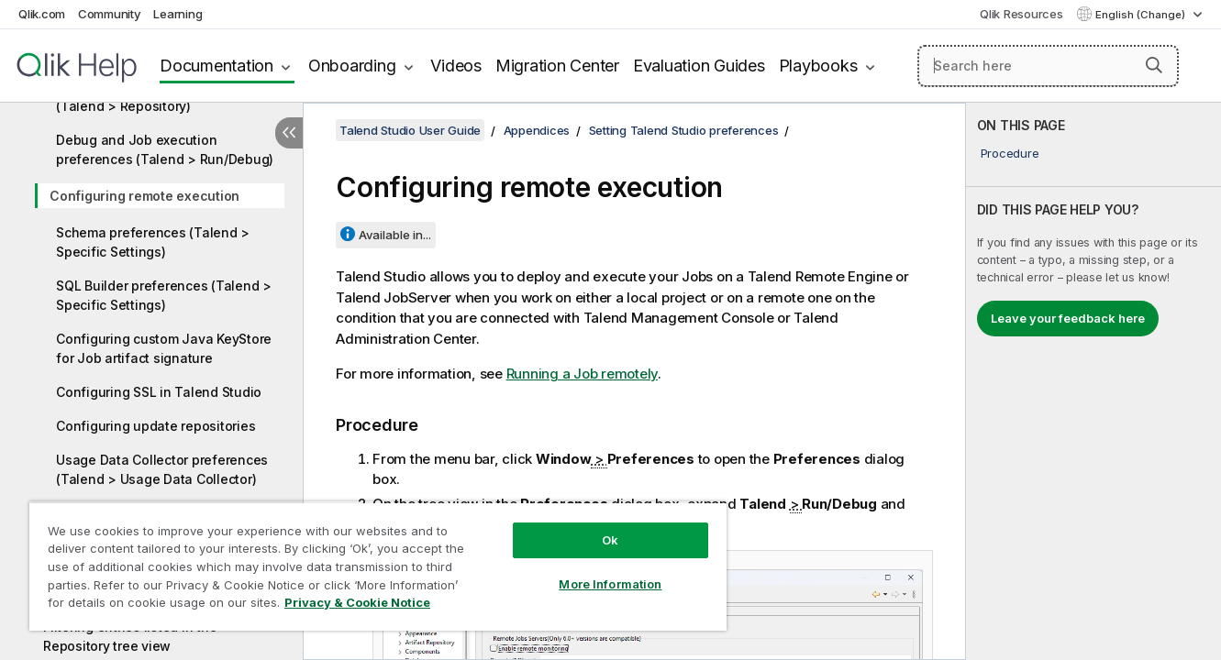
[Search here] (1048, 66)
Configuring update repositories (155, 426)
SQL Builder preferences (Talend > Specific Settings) (164, 295)
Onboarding (352, 65)
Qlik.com (41, 13)
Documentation (216, 65)
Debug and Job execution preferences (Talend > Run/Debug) (164, 149)
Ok (610, 540)
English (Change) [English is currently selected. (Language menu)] (1141, 14)
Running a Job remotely (582, 373)
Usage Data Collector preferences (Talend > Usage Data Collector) (162, 469)
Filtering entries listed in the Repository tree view (129, 636)
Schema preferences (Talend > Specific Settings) (153, 242)
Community (109, 13)
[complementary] (1093, 381)
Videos (456, 65)
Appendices (537, 130)
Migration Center (557, 65)
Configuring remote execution (144, 196)
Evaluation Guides (699, 65)
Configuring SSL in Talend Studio (158, 392)
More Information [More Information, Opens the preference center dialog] (610, 584)
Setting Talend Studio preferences (684, 130)
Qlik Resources (1021, 13)
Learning (177, 13)
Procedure (1010, 153)
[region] (378, 566)
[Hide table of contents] (289, 132)
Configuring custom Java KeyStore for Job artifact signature (164, 348)
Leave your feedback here (1068, 318)
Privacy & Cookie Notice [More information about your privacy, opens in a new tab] (357, 602)
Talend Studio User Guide (410, 130)
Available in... (395, 234)
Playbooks (818, 65)
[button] (1154, 65)
